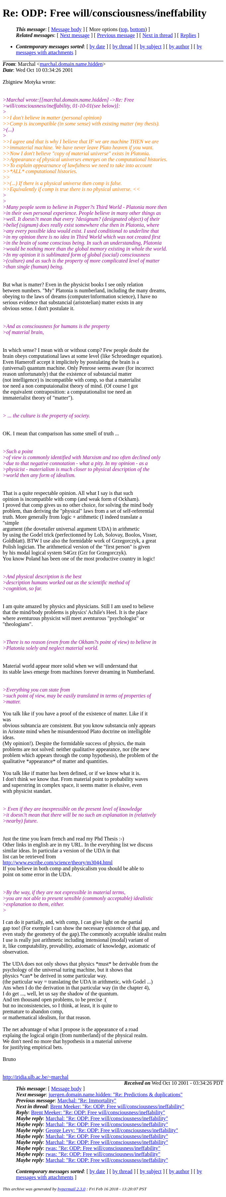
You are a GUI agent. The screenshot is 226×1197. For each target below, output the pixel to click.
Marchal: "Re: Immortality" (86, 1100)
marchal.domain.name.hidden (71, 64)
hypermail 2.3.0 (71, 1188)
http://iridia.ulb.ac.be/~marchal (35, 1077)
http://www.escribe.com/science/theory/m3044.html (58, 862)
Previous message (116, 35)
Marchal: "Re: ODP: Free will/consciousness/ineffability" (107, 1118)
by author (179, 46)
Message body (66, 29)
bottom (137, 29)
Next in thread (157, 35)
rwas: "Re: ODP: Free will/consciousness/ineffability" (103, 1148)
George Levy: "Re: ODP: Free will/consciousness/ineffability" (112, 1130)
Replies (188, 35)
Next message (74, 35)
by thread (123, 46)
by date (97, 46)
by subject (150, 46)
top (124, 29)
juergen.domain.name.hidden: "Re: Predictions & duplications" (116, 1094)
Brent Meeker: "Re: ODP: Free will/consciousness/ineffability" (117, 1106)
